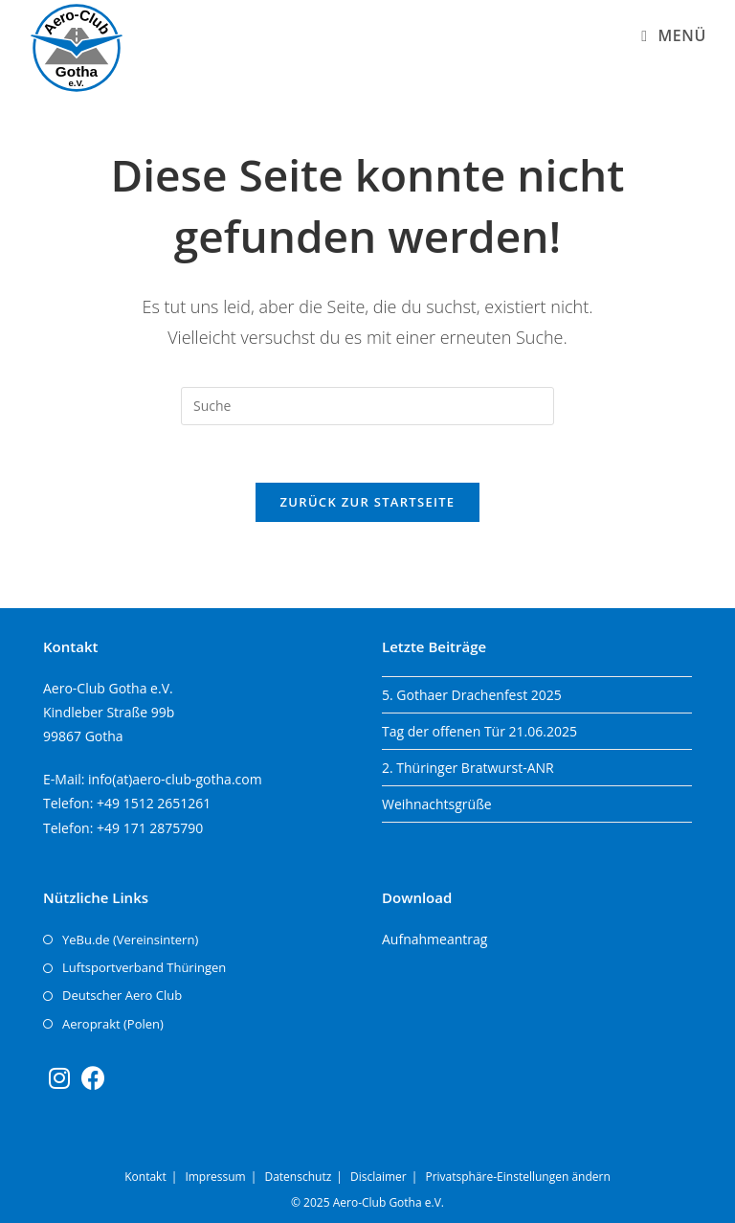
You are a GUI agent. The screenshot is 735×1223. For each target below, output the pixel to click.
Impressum (215, 1176)
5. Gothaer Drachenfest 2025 (472, 695)
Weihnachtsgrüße (437, 804)
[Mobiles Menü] (673, 35)
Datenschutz (297, 1176)
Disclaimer (378, 1176)
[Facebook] (93, 1077)
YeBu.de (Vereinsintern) (130, 939)
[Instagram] (59, 1077)
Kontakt (145, 1176)
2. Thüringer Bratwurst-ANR (468, 768)
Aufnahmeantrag (434, 939)
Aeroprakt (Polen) (113, 1023)
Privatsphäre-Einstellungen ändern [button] (517, 1176)
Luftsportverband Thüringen (144, 967)
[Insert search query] (367, 406)
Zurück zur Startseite (368, 501)
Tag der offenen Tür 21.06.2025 (479, 731)
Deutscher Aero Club (122, 995)
